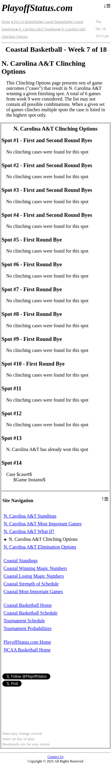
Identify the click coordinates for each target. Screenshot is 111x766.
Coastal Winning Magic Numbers (35, 568)
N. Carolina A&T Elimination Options (40, 546)
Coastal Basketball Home (28, 605)
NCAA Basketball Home (27, 649)
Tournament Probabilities (28, 628)
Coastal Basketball (55, 22)
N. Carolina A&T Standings (36, 29)
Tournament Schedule (24, 620)
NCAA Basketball (25, 22)
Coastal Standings (21, 560)
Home (5, 22)
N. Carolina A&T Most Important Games (43, 523)
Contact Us (55, 757)
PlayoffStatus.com (37, 7)
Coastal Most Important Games (33, 591)
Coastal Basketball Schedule (30, 612)
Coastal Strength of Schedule (31, 583)
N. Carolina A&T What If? (29, 531)
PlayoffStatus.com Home (27, 642)
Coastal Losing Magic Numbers (34, 576)
